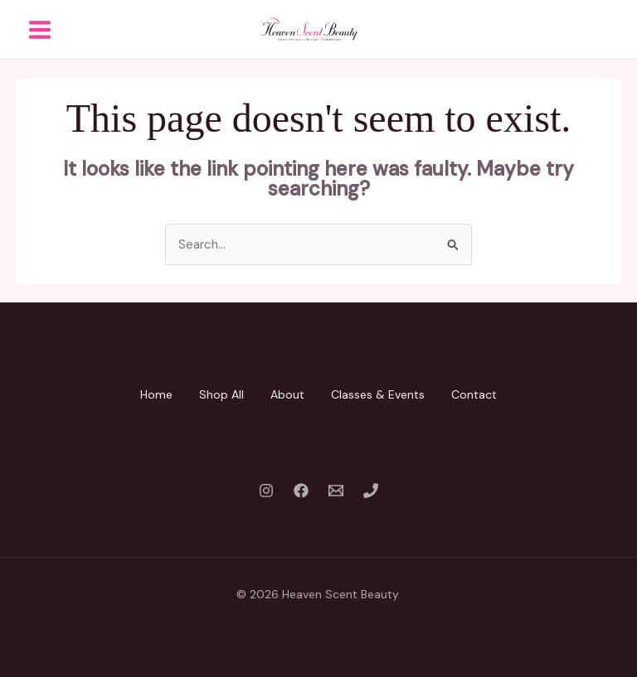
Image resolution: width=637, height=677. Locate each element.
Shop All (221, 394)
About (287, 394)
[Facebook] (301, 490)
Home (156, 394)
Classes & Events (378, 394)
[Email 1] (335, 490)
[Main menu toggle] (39, 29)
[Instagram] (266, 490)
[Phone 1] (370, 490)
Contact (474, 394)
